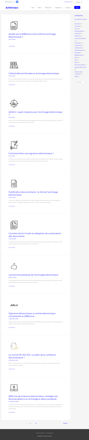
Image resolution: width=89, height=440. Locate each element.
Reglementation (79, 55)
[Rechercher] (17, 2)
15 (35, 423)
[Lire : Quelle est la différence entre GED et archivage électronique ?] (14, 25)
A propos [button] (68, 7)
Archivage (77, 26)
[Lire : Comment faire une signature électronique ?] (14, 145)
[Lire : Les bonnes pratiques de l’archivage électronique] (14, 266)
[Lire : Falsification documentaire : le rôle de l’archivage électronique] (14, 183)
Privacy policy (50, 433)
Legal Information (40, 433)
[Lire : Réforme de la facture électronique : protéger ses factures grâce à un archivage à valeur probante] (14, 387)
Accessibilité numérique (81, 19)
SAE (76, 60)
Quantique (77, 52)
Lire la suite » (12, 46)
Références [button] (48, 7)
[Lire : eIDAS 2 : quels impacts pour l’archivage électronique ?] (14, 103)
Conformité (78, 43)
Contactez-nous (68, 1)
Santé (76, 62)
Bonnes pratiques (79, 31)
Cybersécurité (78, 47)
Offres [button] (38, 7)
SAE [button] (32, 7)
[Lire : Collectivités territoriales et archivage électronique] (14, 65)
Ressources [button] (58, 7)
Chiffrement (78, 36)
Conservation (78, 45)
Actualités (77, 23)
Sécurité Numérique (80, 64)
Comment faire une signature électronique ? (33, 153)
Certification (78, 33)
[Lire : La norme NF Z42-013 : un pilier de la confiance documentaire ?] (14, 346)
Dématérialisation (79, 50)
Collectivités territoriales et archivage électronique (35, 73)
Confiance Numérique (80, 38)
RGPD (76, 57)
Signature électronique (81, 67)
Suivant (66, 423)
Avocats (77, 28)
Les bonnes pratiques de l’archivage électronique (35, 274)
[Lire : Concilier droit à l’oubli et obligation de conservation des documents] (14, 225)
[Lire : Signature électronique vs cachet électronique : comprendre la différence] (14, 305)
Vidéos (76, 76)
